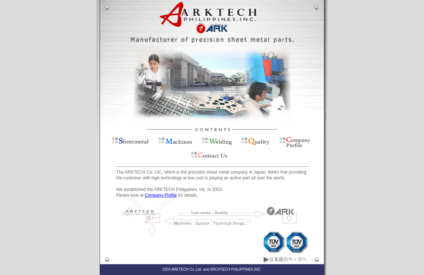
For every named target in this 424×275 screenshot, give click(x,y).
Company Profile (161, 195)
